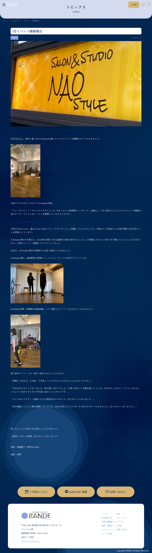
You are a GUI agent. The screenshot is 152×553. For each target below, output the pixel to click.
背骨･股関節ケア (109, 521)
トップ (104, 513)
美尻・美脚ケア (108, 525)
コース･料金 (107, 533)
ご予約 (134, 4)
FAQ (118, 513)
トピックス (121, 517)
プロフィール (107, 529)
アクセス (120, 521)
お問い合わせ (121, 529)
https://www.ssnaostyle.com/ (25, 221)
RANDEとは (107, 517)
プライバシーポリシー (30, 541)
